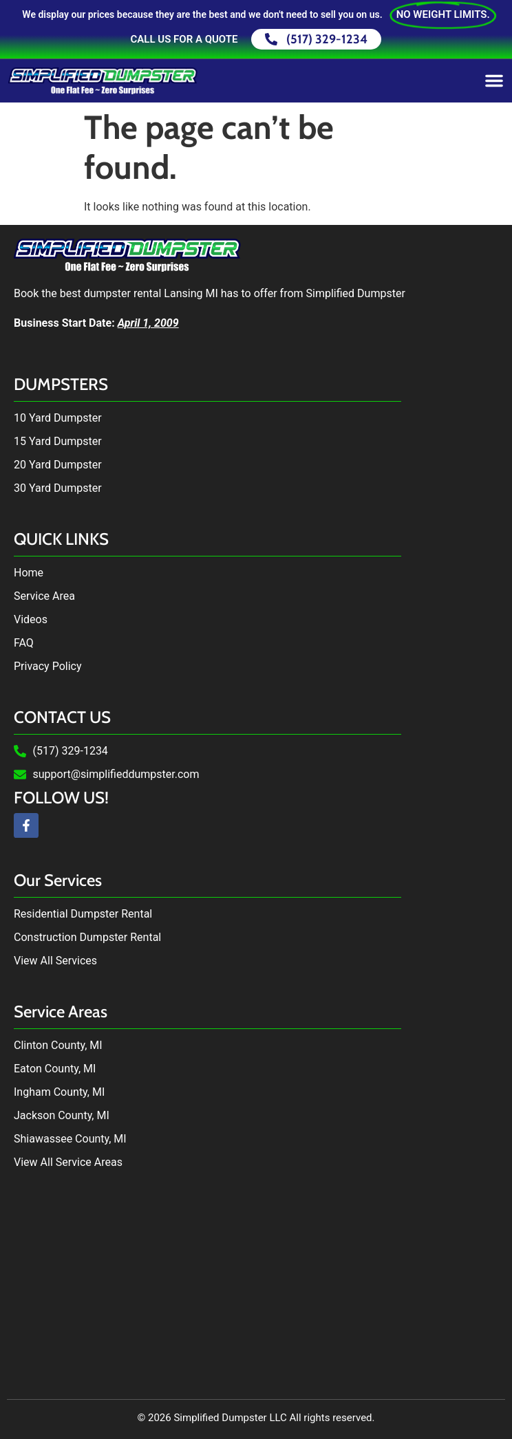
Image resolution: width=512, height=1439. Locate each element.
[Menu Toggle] (494, 80)
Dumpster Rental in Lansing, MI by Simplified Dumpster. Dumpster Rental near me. (256, 1287)
